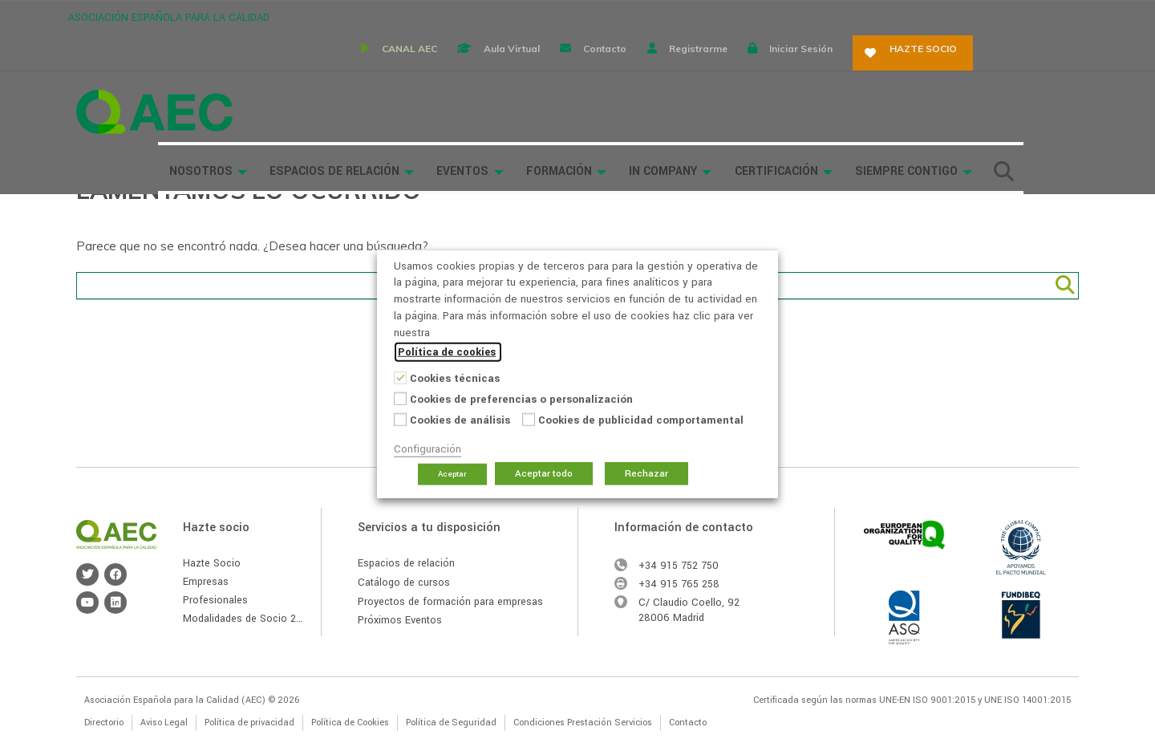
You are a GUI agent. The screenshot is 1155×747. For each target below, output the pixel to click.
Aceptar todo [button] (544, 474)
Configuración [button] (427, 449)
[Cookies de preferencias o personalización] (400, 398)
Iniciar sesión (904, 16)
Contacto (693, 16)
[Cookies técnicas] (400, 377)
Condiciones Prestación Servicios (582, 723)
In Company (762, 66)
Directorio (104, 723)
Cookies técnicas (455, 378)
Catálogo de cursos (404, 582)
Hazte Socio (212, 563)
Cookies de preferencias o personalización (521, 399)
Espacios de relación (406, 563)
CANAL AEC (481, 16)
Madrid (688, 618)
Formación (658, 66)
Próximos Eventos (400, 620)
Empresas (206, 581)
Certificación (875, 66)
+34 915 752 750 (678, 565)
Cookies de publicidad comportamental (641, 420)
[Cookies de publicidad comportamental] (528, 418)
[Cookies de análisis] (400, 418)
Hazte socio (1029, 16)
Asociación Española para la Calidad (154, 66)
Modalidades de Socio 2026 (248, 618)
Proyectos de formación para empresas (450, 602)
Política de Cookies (350, 723)
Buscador (267, 114)
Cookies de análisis (460, 420)
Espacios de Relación (432, 66)
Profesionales (215, 600)
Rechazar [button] (646, 474)
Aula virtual (592, 16)
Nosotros (297, 66)
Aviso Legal (164, 723)
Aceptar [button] (452, 474)
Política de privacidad (249, 723)
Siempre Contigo (1006, 66)
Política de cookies (447, 352)
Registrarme (793, 16)
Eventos (562, 66)
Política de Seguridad (451, 723)
